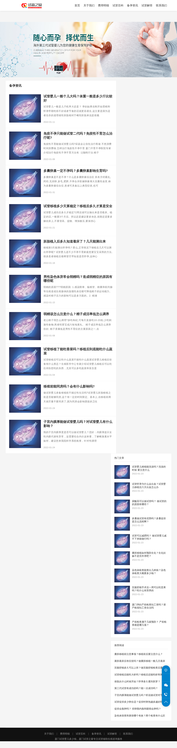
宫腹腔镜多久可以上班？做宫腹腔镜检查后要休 (139, 674)
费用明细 (103, 5)
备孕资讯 (132, 5)
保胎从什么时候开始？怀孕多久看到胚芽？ (137, 688)
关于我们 (89, 5)
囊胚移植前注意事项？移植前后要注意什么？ (138, 660)
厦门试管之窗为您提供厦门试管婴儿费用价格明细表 (34, 5)
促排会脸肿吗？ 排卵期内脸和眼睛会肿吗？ (137, 715)
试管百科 (118, 5)
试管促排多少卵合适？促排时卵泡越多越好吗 (138, 708)
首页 (77, 5)
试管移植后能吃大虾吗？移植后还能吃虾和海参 (139, 681)
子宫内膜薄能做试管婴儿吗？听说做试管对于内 (139, 701)
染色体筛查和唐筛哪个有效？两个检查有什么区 (139, 722)
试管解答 (147, 5)
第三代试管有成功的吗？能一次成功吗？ (136, 695)
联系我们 (161, 5)
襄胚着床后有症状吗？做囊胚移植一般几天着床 (139, 667)
